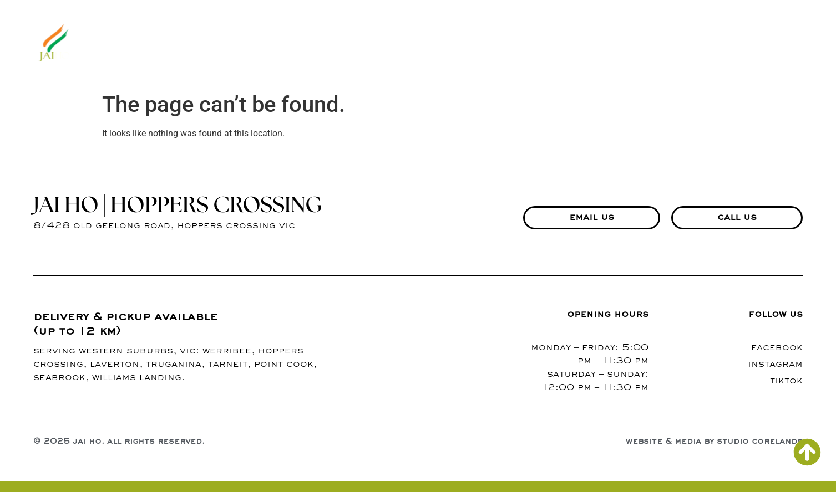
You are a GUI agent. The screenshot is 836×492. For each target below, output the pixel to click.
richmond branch (750, 44)
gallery (489, 44)
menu (437, 44)
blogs (543, 44)
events (664, 43)
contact (599, 44)
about (388, 44)
